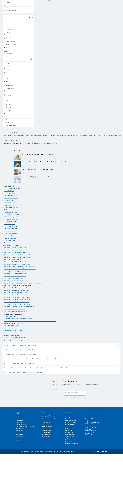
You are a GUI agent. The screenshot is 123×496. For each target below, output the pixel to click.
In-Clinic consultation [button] (47, 468)
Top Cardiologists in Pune (10, 247)
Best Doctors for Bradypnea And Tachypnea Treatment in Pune (19, 349)
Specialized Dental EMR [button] (48, 459)
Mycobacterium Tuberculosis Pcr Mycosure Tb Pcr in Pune (18, 361)
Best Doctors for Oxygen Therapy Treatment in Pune (17, 306)
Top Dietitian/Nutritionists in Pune (12, 269)
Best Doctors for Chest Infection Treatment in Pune (16, 330)
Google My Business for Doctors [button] (50, 460)
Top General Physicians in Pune (12, 231)
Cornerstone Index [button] (69, 474)
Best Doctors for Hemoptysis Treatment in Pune (15, 316)
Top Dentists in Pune (9, 233)
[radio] (4, 6)
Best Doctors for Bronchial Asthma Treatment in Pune (17, 342)
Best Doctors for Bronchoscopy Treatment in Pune (16, 335)
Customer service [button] (20, 459)
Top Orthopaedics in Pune (10, 254)
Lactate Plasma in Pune (10, 358)
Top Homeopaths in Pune (10, 285)
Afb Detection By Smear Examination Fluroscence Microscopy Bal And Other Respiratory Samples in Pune (30, 363)
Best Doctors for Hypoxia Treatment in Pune (14, 313)
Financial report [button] (19, 472)
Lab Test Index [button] (69, 472)
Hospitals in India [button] (46, 474)
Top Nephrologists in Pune (10, 276)
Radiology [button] (67, 460)
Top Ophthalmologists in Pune (11, 257)
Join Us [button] (17, 484)
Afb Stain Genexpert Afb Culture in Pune (14, 366)
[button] (95, 494)
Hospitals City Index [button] (70, 476)
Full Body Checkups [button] (70, 459)
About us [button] (18, 457)
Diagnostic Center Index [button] (71, 482)
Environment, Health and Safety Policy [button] (25, 468)
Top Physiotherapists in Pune (11, 250)
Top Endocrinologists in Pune (11, 252)
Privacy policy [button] (19, 464)
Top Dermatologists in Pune (10, 235)
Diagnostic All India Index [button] (71, 485)
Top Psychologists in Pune (10, 271)
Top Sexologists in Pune (10, 273)
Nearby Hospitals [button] (46, 476)
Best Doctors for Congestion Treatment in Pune (15, 323)
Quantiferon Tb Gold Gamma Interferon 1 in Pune (16, 380)
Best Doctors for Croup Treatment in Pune (14, 321)
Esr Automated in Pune (9, 375)
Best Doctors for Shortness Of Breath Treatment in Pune (17, 295)
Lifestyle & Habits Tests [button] (71, 464)
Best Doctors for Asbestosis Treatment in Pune (15, 354)
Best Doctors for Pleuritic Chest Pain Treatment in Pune (17, 299)
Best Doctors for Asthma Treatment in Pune (14, 351)
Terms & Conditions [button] (20, 470)
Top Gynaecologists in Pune (11, 240)
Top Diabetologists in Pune (10, 245)
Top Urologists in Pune (9, 266)
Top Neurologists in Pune (10, 278)
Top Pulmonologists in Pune (11, 261)
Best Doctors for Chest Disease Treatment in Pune (16, 332)
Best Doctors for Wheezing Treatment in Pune (15, 290)
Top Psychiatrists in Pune (10, 264)
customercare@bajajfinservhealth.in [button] (64, 494)
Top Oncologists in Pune (10, 280)
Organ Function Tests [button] (70, 462)
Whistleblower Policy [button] (21, 466)
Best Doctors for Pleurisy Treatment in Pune (14, 302)
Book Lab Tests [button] (69, 457)
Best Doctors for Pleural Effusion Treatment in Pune (16, 304)
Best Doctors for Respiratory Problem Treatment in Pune (17, 297)
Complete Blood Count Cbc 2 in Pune (13, 373)
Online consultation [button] (46, 466)
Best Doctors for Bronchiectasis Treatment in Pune (16, 339)
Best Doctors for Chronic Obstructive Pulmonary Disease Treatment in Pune (22, 325)
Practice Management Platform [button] (49, 457)
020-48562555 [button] (48, 494)
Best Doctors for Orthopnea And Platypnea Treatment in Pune (19, 309)
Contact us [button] (18, 460)
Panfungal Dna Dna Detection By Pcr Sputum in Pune (17, 370)
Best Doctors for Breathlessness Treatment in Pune (16, 344)
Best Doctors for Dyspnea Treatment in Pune (15, 318)
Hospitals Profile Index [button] (70, 480)
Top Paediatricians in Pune (10, 238)
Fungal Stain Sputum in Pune (11, 368)
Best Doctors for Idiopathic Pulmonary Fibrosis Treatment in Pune (20, 311)
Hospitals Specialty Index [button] (71, 478)
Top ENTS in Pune (8, 243)
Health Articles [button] (19, 478)
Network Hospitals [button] (46, 478)
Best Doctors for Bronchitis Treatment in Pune (15, 337)
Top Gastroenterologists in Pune (12, 259)
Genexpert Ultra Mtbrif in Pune (11, 377)
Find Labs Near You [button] (70, 483)
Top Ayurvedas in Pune (9, 283)
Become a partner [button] (20, 462)
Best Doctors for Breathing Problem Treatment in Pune (17, 346)
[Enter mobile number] (76, 434)
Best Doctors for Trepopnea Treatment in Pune (15, 292)
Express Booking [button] (69, 466)
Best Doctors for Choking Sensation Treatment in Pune (17, 328)
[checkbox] (5, 37)
